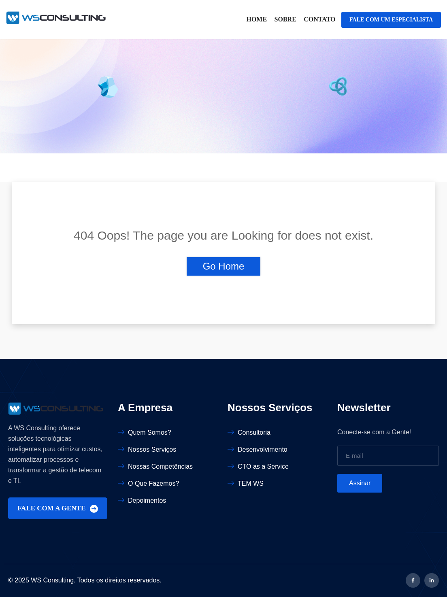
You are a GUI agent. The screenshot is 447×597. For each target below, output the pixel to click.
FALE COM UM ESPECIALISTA (391, 20)
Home (256, 19)
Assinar (359, 483)
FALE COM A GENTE (57, 508)
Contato (319, 19)
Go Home (224, 266)
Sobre (285, 19)
